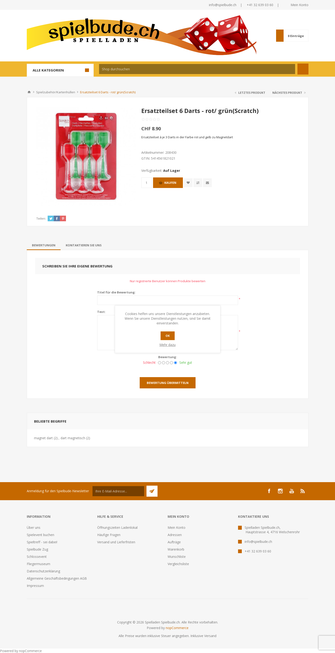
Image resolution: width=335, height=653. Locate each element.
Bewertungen (43, 245)
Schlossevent (37, 556)
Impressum (35, 585)
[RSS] (303, 491)
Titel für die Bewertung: (116, 292)
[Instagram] (280, 491)
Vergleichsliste (178, 564)
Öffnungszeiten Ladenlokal (117, 527)
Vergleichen (197, 182)
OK (168, 336)
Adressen (175, 535)
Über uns (33, 527)
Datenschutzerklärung (43, 571)
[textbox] (197, 69)
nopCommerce (177, 628)
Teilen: (41, 218)
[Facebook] (269, 491)
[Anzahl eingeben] (146, 182)
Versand (210, 636)
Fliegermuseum (38, 564)
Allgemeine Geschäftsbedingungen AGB (57, 578)
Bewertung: (167, 357)
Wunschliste (177, 556)
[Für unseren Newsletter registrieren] (118, 491)
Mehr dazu (167, 344)
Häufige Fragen (108, 535)
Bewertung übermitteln (168, 383)
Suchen (302, 69)
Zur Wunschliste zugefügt (188, 182)
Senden (152, 491)
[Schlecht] (159, 362)
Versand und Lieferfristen (116, 542)
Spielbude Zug (37, 549)
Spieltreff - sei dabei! (42, 542)
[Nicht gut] (163, 362)
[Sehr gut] (175, 362)
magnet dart (43, 438)
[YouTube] (291, 491)
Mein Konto (299, 5)
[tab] (44, 245)
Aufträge (174, 542)
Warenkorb (176, 549)
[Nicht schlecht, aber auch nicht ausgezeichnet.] (167, 362)
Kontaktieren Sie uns (84, 245)
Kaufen (170, 182)
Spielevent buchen (40, 535)
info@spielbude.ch (222, 5)
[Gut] (171, 362)
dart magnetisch (73, 438)
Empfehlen (207, 182)
